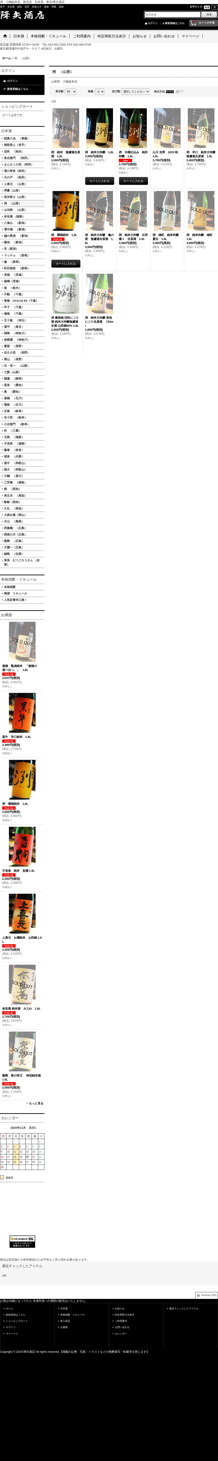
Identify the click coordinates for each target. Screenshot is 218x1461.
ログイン (152, 23)
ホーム (9, 1308)
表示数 (59, 91)
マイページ (12, 1333)
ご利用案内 (121, 1321)
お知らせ (120, 1308)
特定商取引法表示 (124, 1314)
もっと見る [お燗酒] (36, 1103)
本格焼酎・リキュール (72, 1314)
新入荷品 (65, 1321)
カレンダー (121, 1333)
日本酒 (64, 1308)
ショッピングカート (17, 1321)
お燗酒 (64, 1327)
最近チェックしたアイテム (184, 1308)
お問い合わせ (122, 1327)
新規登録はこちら (175, 23)
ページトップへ (209, 1295)
